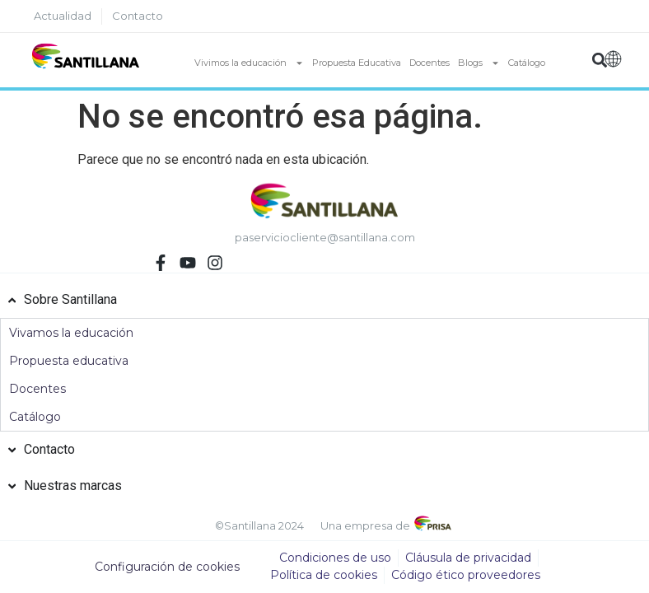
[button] (600, 60)
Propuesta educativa (68, 360)
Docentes (429, 62)
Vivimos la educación (249, 63)
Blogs (479, 63)
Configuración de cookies (167, 566)
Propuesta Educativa (356, 62)
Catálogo (526, 62)
